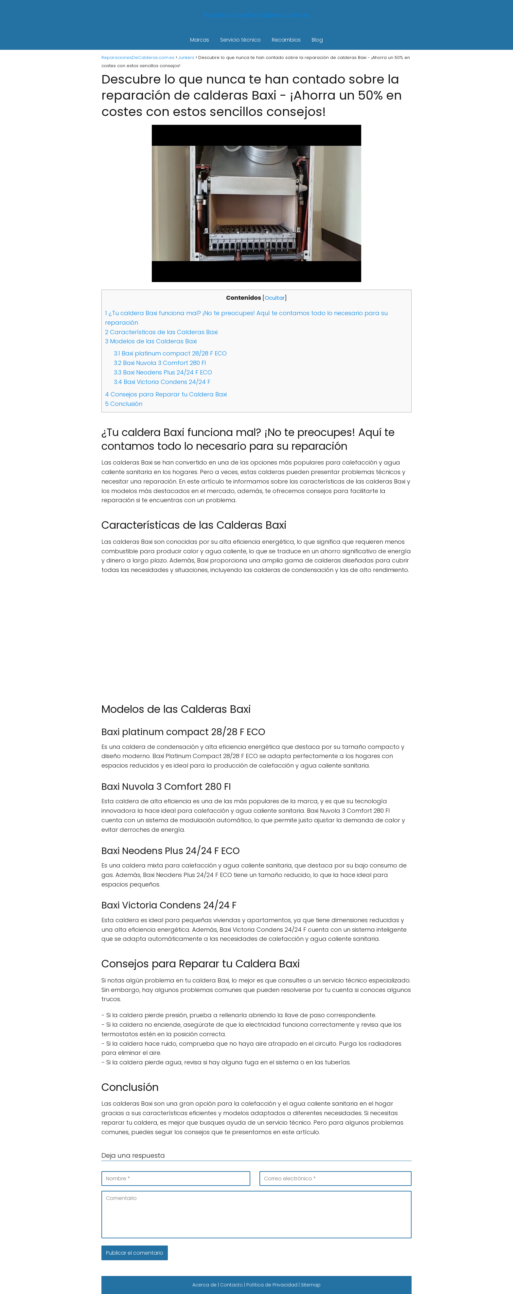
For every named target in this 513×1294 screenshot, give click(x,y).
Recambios (286, 40)
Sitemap (311, 1285)
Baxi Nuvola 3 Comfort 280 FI (160, 363)
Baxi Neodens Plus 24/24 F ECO (163, 372)
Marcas (199, 40)
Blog (317, 40)
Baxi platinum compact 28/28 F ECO (170, 353)
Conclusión (123, 404)
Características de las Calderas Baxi (161, 332)
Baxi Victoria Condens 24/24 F (162, 382)
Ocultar (275, 298)
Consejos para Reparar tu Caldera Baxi (166, 394)
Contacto (231, 1285)
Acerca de (204, 1285)
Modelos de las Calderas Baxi (151, 341)
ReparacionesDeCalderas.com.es (256, 15)
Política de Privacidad (271, 1285)
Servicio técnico (240, 40)
